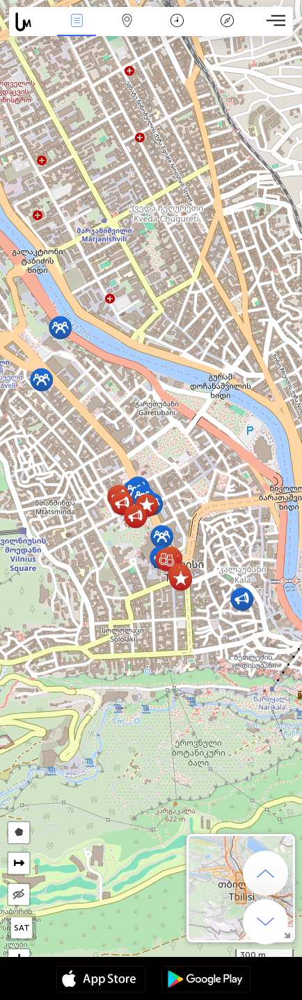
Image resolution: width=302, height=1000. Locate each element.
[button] (60, 327)
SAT (22, 928)
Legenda (227, 22)
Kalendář (177, 22)
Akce (77, 22)
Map (127, 22)
